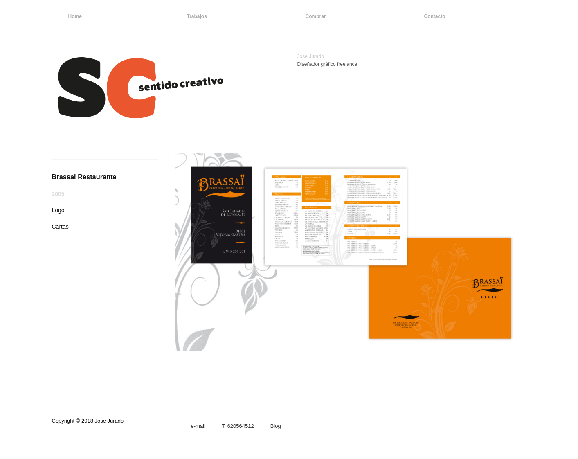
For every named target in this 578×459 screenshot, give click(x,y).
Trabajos (197, 16)
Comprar (316, 16)
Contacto (434, 16)
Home (75, 16)
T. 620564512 (238, 426)
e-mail (198, 426)
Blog (275, 426)
